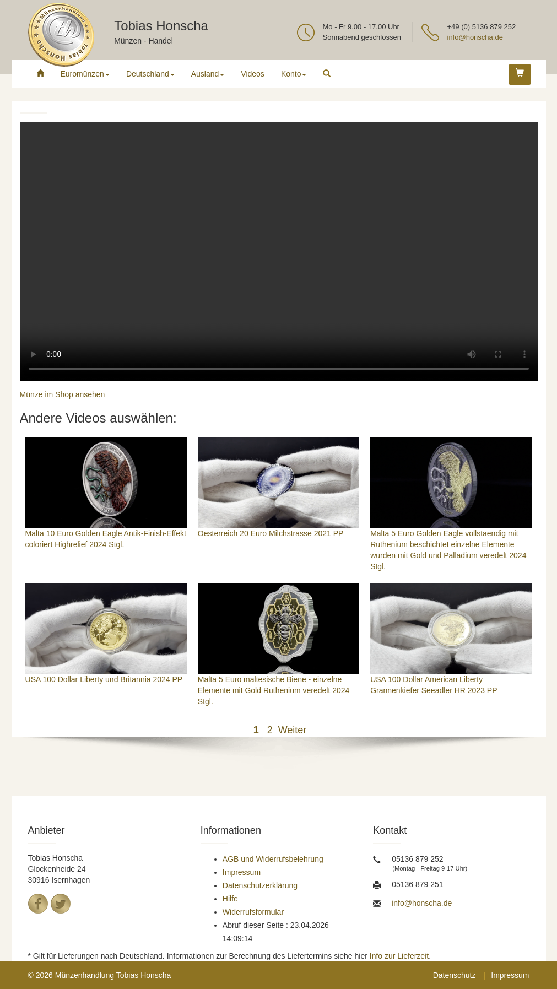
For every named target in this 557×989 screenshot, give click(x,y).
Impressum (242, 872)
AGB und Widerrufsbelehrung (273, 859)
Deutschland (150, 73)
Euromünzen (85, 73)
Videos (252, 73)
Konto (294, 73)
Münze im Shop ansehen (62, 394)
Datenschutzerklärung (260, 885)
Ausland (208, 73)
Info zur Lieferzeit (399, 956)
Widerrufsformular (253, 911)
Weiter (292, 730)
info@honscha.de (475, 37)
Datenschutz (454, 975)
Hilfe (230, 898)
